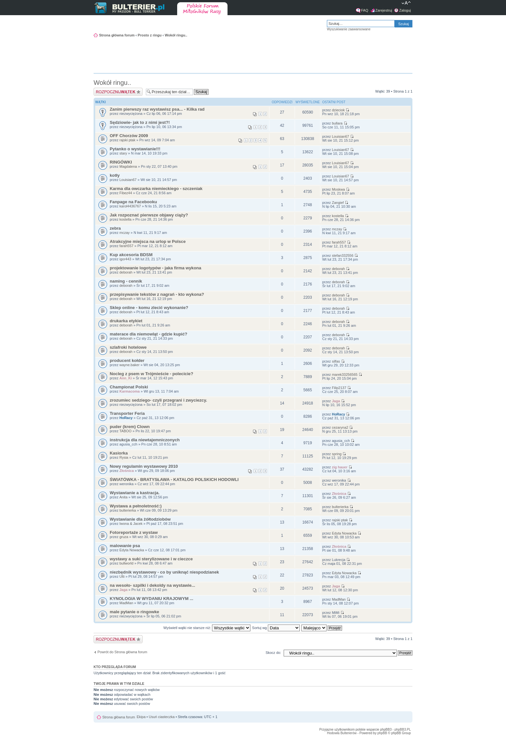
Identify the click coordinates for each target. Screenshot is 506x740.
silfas (336, 361)
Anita (123, 497)
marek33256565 (345, 374)
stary (123, 153)
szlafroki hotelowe (128, 347)
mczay (124, 233)
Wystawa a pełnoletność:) (136, 506)
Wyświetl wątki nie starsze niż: (206, 628)
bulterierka (127, 510)
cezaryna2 (340, 427)
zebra (115, 228)
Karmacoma (129, 391)
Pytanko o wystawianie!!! (135, 148)
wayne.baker (129, 365)
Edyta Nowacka (344, 533)
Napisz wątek (118, 92)
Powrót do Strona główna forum (122, 652)
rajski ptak (127, 140)
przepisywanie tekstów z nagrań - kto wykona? (157, 294)
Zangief (338, 203)
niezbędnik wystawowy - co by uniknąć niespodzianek (164, 572)
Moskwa (338, 189)
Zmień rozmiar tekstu (406, 3)
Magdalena (128, 166)
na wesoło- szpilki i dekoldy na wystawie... (152, 585)
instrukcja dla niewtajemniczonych (145, 439)
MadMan (126, 603)
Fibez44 (125, 193)
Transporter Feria (127, 413)
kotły (115, 175)
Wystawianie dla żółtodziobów (140, 519)
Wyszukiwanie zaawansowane (348, 29)
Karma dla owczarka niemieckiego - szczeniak (156, 188)
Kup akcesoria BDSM (131, 254)
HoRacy (126, 418)
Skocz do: (273, 653)
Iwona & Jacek (131, 523)
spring (336, 454)
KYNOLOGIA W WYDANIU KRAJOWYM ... (151, 598)
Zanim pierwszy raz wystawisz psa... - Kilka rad (157, 109)
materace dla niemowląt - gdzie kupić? (148, 334)
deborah (125, 272)
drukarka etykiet (126, 320)
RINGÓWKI (121, 162)
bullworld (126, 563)
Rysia (123, 457)
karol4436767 (130, 206)
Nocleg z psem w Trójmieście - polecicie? (151, 373)
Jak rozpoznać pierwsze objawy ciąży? (149, 215)
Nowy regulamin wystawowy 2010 (144, 466)
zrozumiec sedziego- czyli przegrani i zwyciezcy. (158, 400)
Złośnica (126, 471)
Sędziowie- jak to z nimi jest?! (140, 122)
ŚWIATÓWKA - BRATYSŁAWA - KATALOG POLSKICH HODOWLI (174, 479)
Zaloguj (405, 10)
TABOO (125, 431)
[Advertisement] (380, 54)
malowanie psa (125, 545)
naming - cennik (126, 281)
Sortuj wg (276, 628)
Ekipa (141, 717)
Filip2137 (339, 388)
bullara (337, 123)
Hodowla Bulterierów (342, 733)
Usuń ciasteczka (162, 717)
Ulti (122, 576)
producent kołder (127, 360)
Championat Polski (129, 387)
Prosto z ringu (150, 35)
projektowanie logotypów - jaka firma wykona (155, 267)
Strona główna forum (117, 35)
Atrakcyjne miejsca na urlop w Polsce (148, 241)
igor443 (125, 259)
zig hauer (339, 467)
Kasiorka (119, 453)
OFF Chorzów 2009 (129, 135)
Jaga (336, 401)
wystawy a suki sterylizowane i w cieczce (151, 558)
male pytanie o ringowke (134, 611)
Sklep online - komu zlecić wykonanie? (149, 307)
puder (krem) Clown (130, 426)
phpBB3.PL (402, 729)
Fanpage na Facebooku (133, 201)
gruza (123, 537)
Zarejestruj (383, 10)
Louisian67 (340, 136)
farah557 (126, 246)
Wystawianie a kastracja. (134, 492)
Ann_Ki (125, 378)
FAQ (364, 10)
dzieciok (338, 110)
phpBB (382, 733)
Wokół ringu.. (176, 35)
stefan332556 (342, 255)
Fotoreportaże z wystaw (134, 532)
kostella (125, 219)
